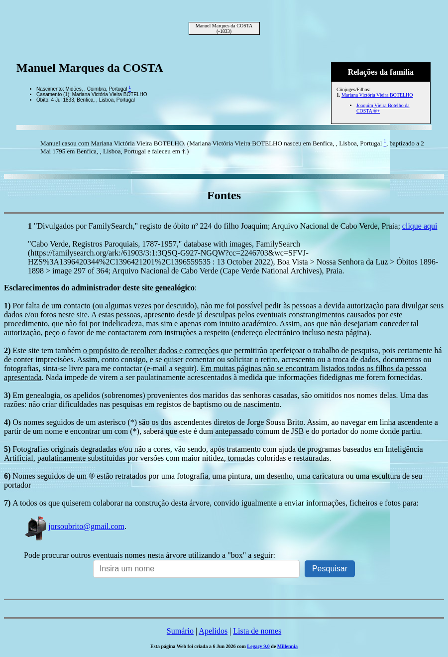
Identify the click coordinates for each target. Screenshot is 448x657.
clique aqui (420, 226)
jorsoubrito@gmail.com (74, 526)
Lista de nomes (257, 631)
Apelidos (213, 631)
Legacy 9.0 (258, 646)
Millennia (287, 646)
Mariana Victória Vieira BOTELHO (377, 95)
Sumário (180, 631)
